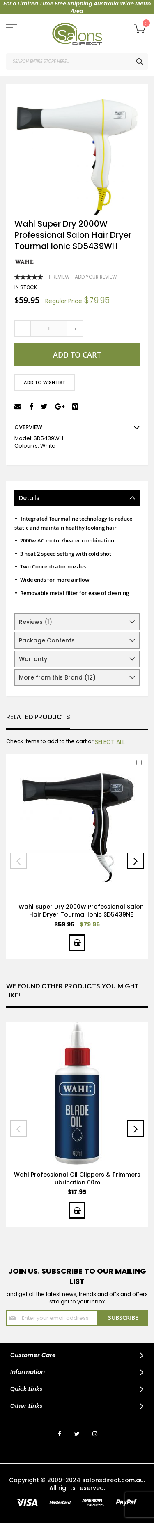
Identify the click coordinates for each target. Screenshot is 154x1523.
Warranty (33, 659)
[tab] (77, 498)
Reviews (35, 622)
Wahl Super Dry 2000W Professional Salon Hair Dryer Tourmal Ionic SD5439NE (81, 910)
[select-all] (110, 742)
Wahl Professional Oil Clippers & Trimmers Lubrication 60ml (77, 1178)
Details (29, 498)
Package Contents (47, 640)
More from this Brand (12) (57, 677)
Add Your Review (96, 277)
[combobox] (77, 61)
